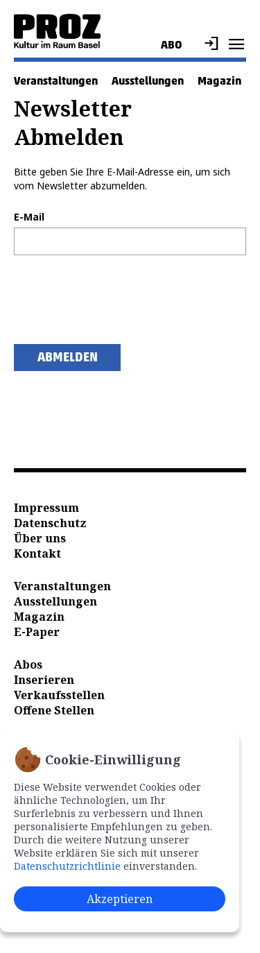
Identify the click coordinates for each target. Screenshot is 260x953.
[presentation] (119, 300)
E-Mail (29, 216)
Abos (28, 664)
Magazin (219, 80)
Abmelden (67, 357)
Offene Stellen (54, 710)
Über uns (40, 538)
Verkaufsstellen (59, 695)
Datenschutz (50, 523)
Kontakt (37, 553)
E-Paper (37, 631)
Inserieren (44, 679)
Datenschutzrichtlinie (67, 866)
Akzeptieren (120, 899)
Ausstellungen (148, 80)
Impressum (46, 507)
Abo (171, 44)
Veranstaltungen (56, 80)
